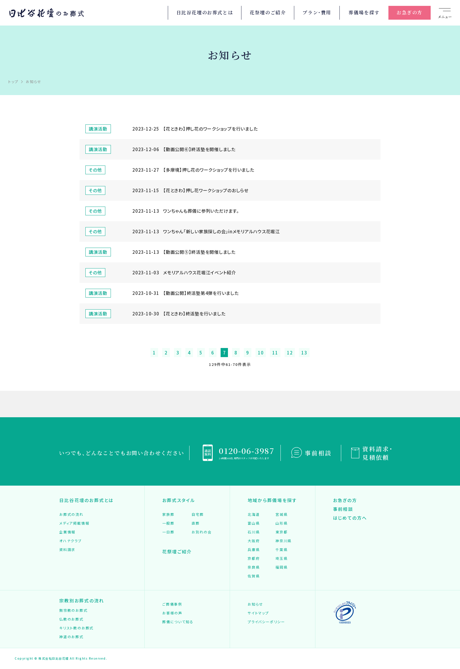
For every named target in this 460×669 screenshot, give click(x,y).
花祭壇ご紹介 (177, 551)
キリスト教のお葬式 (76, 628)
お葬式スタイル (178, 500)
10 (261, 352)
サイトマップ (258, 613)
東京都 (281, 532)
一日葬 (168, 532)
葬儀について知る (177, 621)
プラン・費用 (316, 12)
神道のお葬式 (71, 636)
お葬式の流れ (71, 514)
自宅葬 (198, 514)
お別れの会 (202, 532)
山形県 (281, 523)
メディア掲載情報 (74, 523)
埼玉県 (281, 558)
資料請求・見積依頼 (377, 453)
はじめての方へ (350, 518)
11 (275, 352)
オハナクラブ (70, 540)
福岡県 (281, 567)
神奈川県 (283, 540)
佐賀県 (254, 576)
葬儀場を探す (364, 12)
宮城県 (281, 514)
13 (304, 352)
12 (290, 352)
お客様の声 (172, 613)
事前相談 (318, 453)
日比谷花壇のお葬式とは (204, 12)
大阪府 (254, 540)
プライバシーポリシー (266, 621)
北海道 (254, 514)
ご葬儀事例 (172, 604)
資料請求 (67, 549)
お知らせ (255, 604)
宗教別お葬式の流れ (81, 601)
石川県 (254, 532)
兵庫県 (254, 549)
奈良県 (254, 567)
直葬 (196, 523)
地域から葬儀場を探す (272, 500)
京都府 (254, 558)
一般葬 (168, 523)
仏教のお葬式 (71, 619)
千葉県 (281, 549)
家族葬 (168, 514)
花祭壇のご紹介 (268, 12)
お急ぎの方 (409, 12)
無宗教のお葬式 (73, 610)
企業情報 (67, 532)
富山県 (254, 523)
